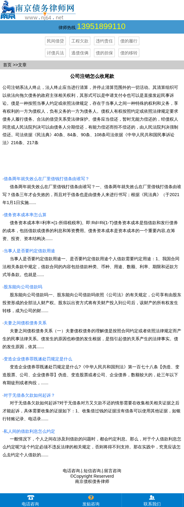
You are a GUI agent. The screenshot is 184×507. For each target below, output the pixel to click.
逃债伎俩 (79, 52)
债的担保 (104, 52)
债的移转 (128, 52)
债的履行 (128, 40)
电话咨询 (71, 470)
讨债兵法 (55, 52)
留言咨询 (112, 470)
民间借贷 (55, 40)
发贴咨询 (91, 499)
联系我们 (152, 499)
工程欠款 (79, 40)
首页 (7, 64)
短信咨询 (92, 470)
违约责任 (104, 40)
